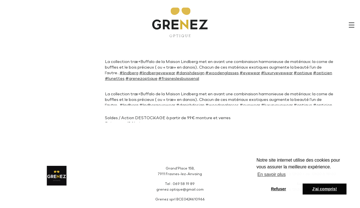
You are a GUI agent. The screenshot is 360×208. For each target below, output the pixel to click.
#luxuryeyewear (277, 73)
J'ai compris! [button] (324, 189)
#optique (303, 73)
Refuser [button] (278, 189)
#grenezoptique (141, 79)
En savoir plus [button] (271, 174)
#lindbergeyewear (157, 73)
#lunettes (115, 79)
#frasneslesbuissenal (178, 79)
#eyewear (250, 73)
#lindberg (129, 73)
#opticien (322, 73)
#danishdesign (190, 73)
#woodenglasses (222, 73)
